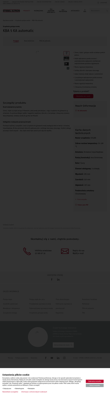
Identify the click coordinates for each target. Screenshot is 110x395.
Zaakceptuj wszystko (94, 381)
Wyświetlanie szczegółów (10, 392)
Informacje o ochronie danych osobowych (34, 392)
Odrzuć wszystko (94, 385)
